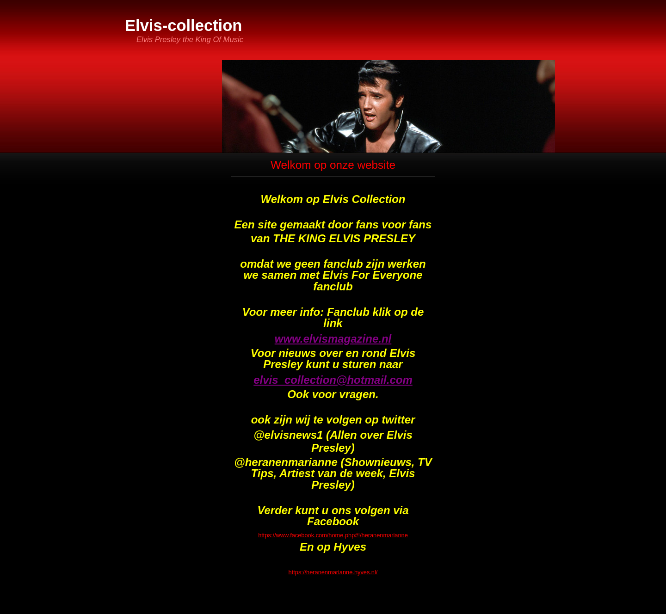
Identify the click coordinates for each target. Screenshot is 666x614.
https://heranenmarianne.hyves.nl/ (333, 572)
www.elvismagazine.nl (333, 338)
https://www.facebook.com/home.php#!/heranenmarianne (333, 535)
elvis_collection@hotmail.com (333, 380)
